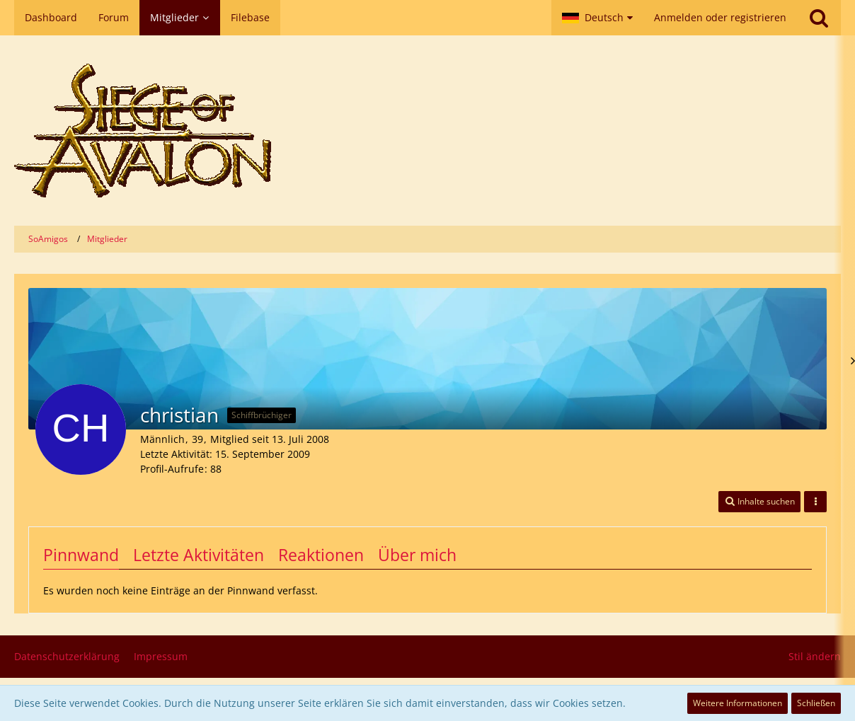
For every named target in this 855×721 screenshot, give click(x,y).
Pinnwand (81, 554)
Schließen (816, 703)
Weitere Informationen (737, 703)
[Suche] (819, 17)
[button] (597, 17)
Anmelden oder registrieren (720, 17)
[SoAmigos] (427, 130)
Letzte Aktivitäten (198, 554)
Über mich (417, 554)
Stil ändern (814, 656)
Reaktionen (321, 554)
